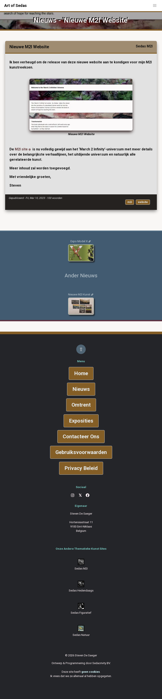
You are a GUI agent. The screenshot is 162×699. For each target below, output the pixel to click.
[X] (80, 495)
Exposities (81, 421)
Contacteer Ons (81, 437)
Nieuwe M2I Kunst (79, 294)
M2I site (21, 149)
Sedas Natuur (81, 635)
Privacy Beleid (81, 468)
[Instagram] (72, 495)
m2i (129, 202)
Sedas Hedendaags (81, 590)
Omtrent (81, 405)
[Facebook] (87, 495)
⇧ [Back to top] (81, 349)
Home (81, 373)
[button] (154, 5)
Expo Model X (79, 241)
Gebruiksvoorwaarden (81, 452)
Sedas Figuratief (81, 612)
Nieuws (81, 389)
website (143, 202)
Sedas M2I (81, 568)
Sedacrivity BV (101, 663)
